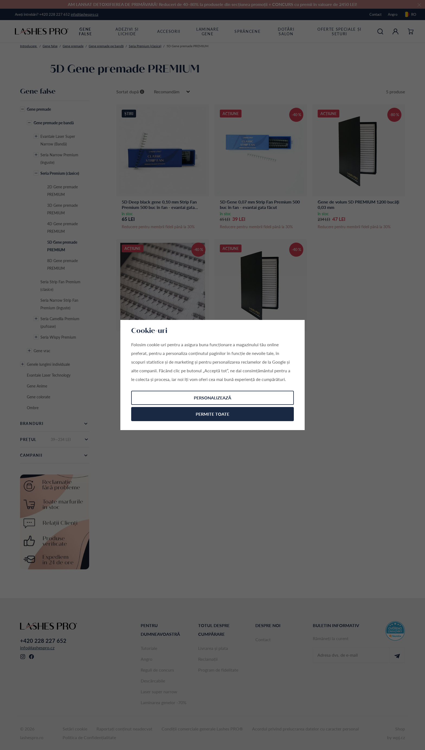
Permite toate (212, 414)
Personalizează (212, 398)
